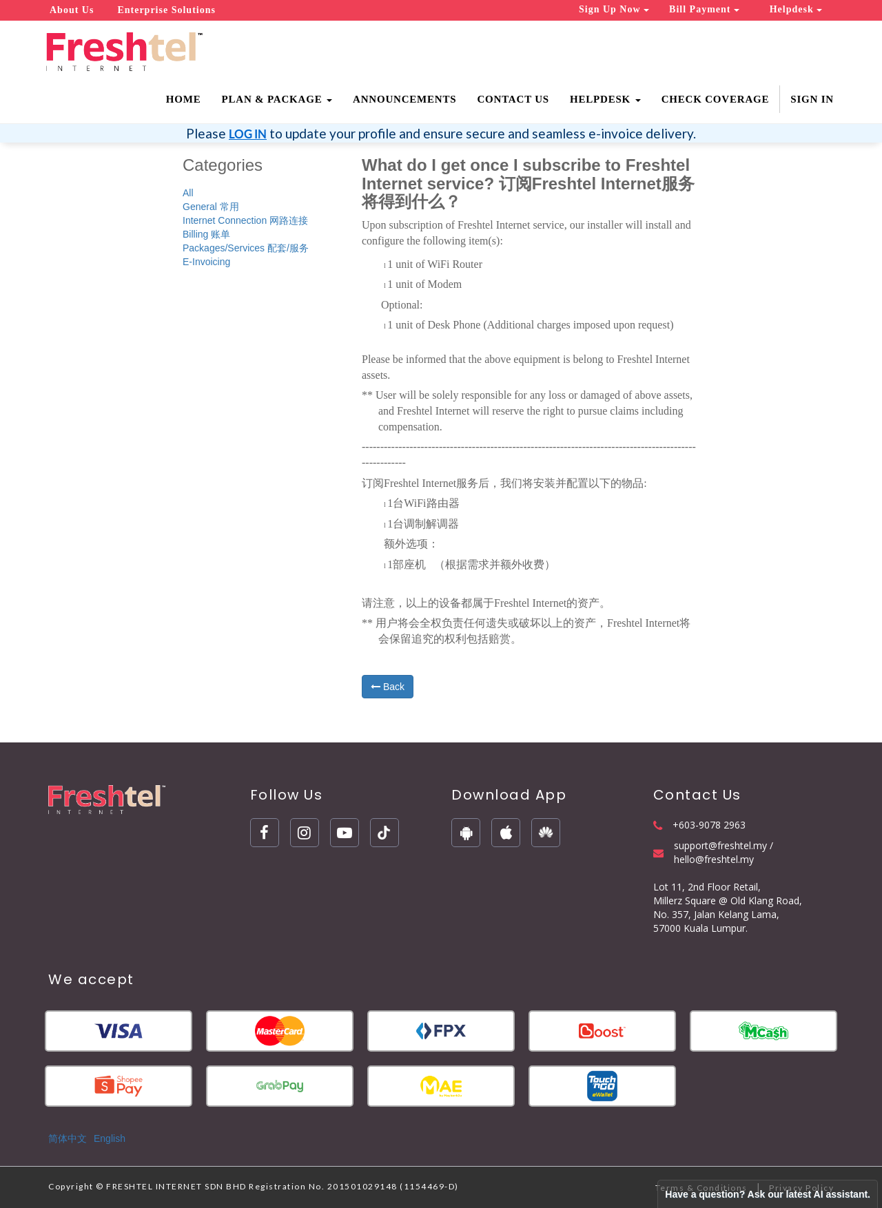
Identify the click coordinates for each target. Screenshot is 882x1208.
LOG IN (248, 133)
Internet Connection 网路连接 (245, 220)
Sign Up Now (614, 9)
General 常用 (211, 206)
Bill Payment (704, 9)
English (109, 1138)
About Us (72, 10)
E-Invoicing (206, 261)
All (188, 192)
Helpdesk (796, 9)
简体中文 (67, 1138)
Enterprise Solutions (166, 10)
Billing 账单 (206, 234)
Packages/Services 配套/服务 (246, 247)
